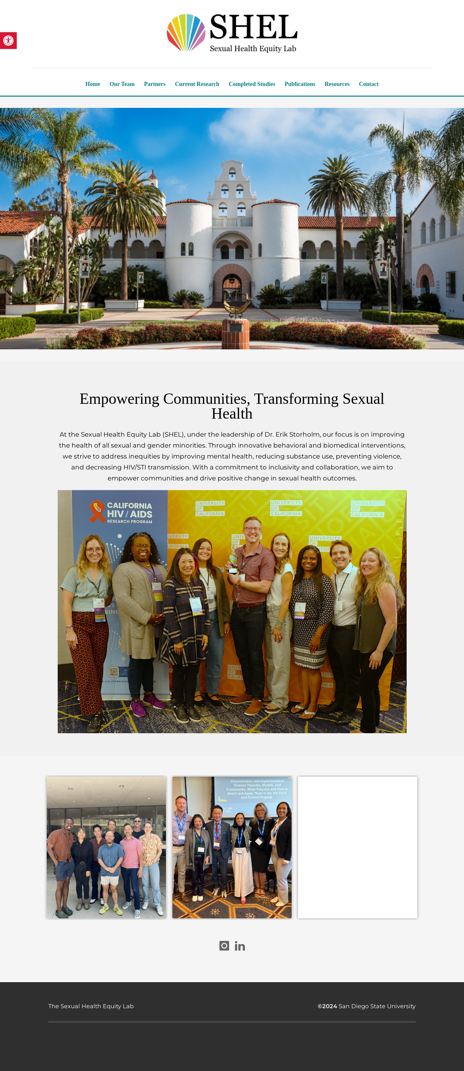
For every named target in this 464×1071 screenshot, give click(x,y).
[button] (8, 40)
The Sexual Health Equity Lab (91, 1006)
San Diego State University (377, 1006)
